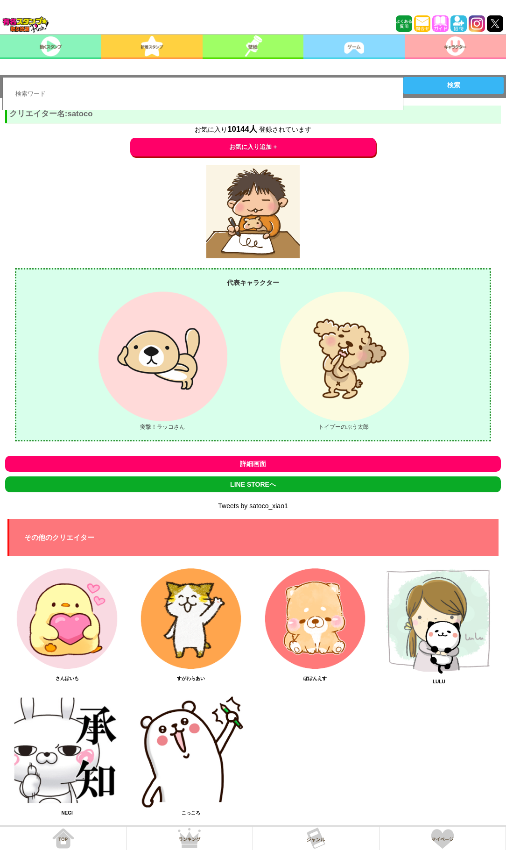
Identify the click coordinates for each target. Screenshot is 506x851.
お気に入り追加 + (253, 146)
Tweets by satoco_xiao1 (253, 506)
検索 (453, 85)
